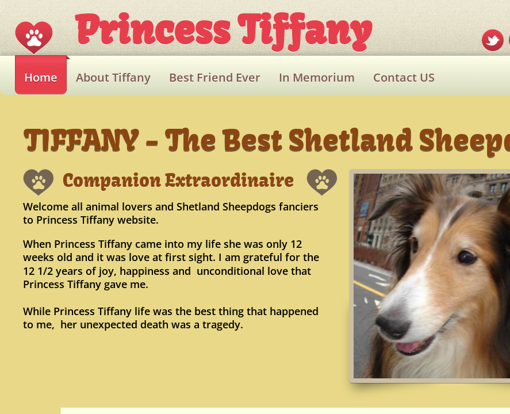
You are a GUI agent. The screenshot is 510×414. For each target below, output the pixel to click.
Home (40, 77)
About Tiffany (113, 77)
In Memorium (317, 77)
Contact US (404, 77)
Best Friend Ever (214, 77)
